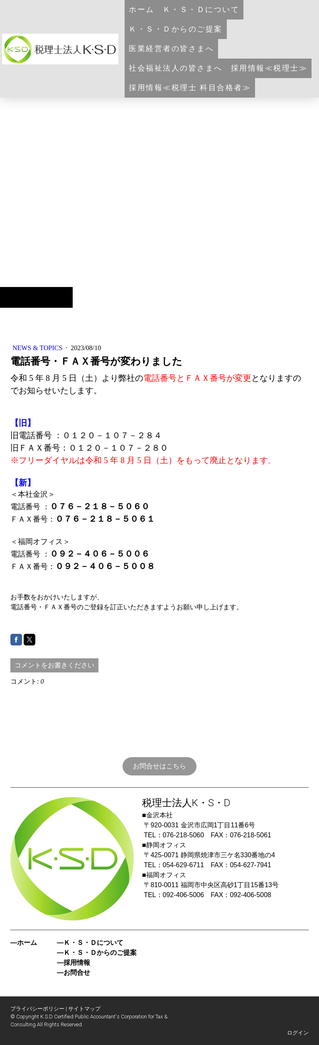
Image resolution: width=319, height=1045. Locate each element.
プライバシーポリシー (37, 1009)
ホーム (142, 9)
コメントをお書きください (54, 665)
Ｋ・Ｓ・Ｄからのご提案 (176, 29)
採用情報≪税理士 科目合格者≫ (190, 87)
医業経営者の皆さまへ (171, 48)
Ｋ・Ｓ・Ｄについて (201, 9)
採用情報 (77, 963)
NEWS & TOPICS (38, 347)
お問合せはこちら (159, 766)
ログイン (298, 1033)
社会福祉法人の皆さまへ (176, 68)
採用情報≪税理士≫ (269, 68)
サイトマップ (84, 1009)
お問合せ (77, 972)
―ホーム (23, 943)
